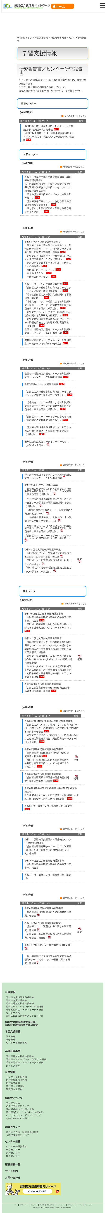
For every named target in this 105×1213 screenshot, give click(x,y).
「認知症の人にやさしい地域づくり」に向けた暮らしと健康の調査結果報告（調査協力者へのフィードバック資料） (51, 738)
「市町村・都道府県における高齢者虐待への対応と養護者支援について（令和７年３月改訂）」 (47, 763)
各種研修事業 (12, 1051)
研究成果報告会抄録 (16, 1080)
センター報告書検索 (16, 1042)
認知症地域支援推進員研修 (20, 1003)
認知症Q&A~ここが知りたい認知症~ (25, 1112)
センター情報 (12, 1141)
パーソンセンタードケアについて (23, 1115)
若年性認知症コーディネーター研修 (24, 1009)
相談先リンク (12, 1127)
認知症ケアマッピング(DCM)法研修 (25, 1006)
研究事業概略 (13, 1083)
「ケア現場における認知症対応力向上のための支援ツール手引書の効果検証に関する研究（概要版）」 (48, 503)
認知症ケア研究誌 (15, 1086)
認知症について (14, 1098)
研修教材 (10, 1039)
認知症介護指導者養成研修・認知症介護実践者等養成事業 (21, 1023)
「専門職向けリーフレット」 (40, 269)
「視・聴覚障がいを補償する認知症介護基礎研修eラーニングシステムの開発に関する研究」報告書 (48, 960)
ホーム (58, 6)
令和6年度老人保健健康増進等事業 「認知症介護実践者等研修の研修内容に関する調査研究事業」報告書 (47, 777)
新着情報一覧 (12, 1164)
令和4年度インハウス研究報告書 (41, 484)
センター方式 (13, 1012)
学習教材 (10, 1036)
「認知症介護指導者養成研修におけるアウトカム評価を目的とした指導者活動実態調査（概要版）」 (48, 322)
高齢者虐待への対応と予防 (20, 1109)
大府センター (13, 1153)
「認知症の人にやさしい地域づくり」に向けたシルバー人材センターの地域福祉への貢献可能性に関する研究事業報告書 (51, 728)
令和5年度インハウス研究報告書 (42, 384)
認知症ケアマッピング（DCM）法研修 (26, 1059)
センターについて (60, 1204)
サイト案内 (11, 1170)
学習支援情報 (41, 37)
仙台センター (13, 1156)
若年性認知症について (17, 1106)
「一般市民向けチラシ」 (38, 276)
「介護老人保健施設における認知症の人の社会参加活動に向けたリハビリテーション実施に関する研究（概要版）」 (48, 491)
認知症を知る (13, 1103)
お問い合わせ (12, 1177)
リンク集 (79, 1204)
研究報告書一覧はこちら (75, 116)
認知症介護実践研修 (16, 1000)
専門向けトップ (24, 37)
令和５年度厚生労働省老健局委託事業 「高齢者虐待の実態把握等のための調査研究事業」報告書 (48, 864)
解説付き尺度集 (14, 1089)
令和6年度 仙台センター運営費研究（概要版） (50, 806)
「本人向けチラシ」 (35, 273)
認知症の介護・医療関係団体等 (22, 1132)
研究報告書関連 (58, 37)
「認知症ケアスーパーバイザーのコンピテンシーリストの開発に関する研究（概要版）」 (48, 538)
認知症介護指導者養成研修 (20, 997)
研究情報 (10, 1072)
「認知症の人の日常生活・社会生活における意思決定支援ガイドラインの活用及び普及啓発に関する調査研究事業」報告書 (48, 249)
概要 (79, 658)
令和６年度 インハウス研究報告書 (44, 284)
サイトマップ (88, 1204)
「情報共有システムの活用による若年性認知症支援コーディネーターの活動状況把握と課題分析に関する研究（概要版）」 (48, 305)
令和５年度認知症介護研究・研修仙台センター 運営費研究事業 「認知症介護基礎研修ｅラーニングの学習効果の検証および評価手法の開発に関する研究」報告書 (48, 846)
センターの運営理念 (16, 1146)
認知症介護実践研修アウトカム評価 (24, 1015)
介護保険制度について (17, 1135)
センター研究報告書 (16, 1077)
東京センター (13, 1149)
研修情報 (10, 992)
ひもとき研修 (13, 1065)
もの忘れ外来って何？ (17, 1118)
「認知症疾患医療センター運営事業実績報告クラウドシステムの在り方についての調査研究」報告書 (48, 136)
